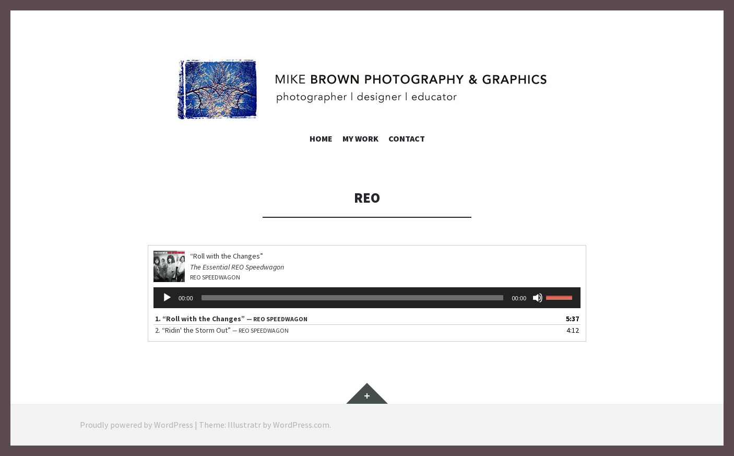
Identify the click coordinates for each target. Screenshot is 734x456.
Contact (406, 138)
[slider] (353, 297)
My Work (360, 138)
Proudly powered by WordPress (136, 424)
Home (321, 138)
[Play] (167, 298)
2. (222, 330)
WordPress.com (301, 424)
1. (231, 318)
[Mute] (537, 298)
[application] (367, 297)
